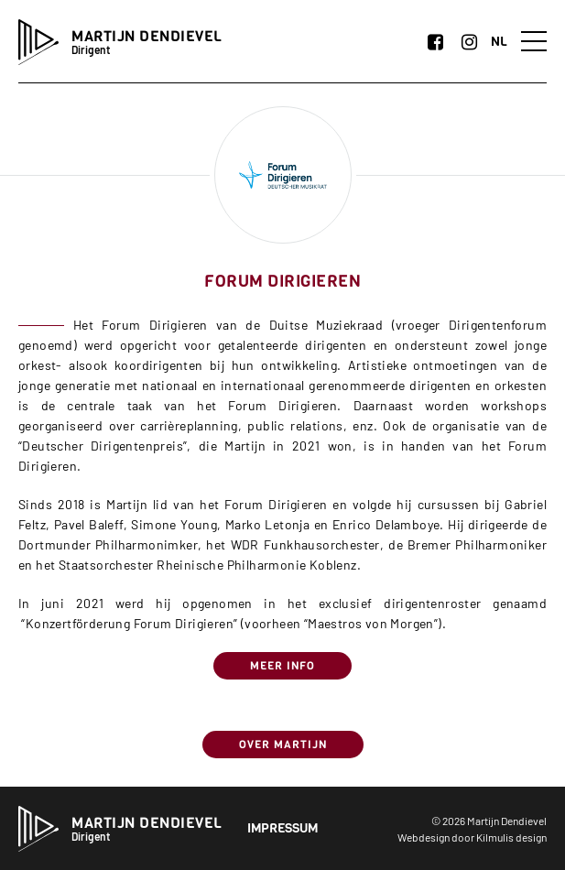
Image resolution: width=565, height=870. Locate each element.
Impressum (282, 828)
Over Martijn (283, 744)
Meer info (282, 665)
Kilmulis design (511, 837)
